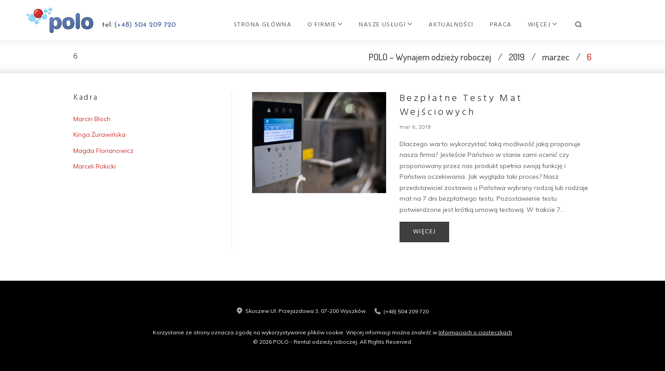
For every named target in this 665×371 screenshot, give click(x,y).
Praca (552, 25)
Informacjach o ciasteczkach (475, 332)
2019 (517, 57)
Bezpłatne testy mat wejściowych (461, 105)
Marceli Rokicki (94, 166)
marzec (555, 57)
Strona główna (314, 25)
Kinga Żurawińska (99, 135)
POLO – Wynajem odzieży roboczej (430, 57)
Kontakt (594, 25)
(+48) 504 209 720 (156, 25)
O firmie (373, 25)
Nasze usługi (434, 25)
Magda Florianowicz (103, 151)
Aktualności (502, 25)
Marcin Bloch (91, 119)
